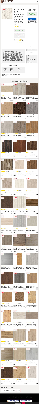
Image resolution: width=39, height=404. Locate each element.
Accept (23, 403)
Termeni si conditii (10, 397)
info (11, 118)
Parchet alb (13, 390)
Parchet (3, 6)
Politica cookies (28, 397)
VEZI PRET (32, 19)
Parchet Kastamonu (9, 6)
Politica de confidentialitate (20, 397)
